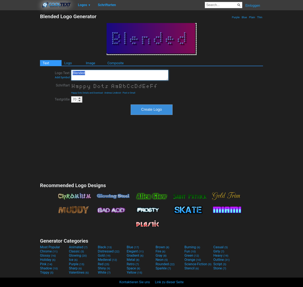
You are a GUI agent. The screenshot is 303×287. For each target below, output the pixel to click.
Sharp (75, 268)
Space (133, 268)
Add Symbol (62, 77)
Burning (192, 247)
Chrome (49, 251)
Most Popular (50, 247)
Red (103, 264)
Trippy (46, 272)
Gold (104, 255)
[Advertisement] (20, 76)
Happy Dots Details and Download (87, 93)
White (104, 272)
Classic (76, 251)
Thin (259, 17)
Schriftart (63, 85)
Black (105, 247)
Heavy (220, 255)
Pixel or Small (128, 93)
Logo (68, 63)
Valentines (79, 272)
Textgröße (62, 99)
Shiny (104, 268)
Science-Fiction (197, 264)
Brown (162, 247)
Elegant (135, 251)
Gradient (135, 255)
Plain (252, 17)
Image (90, 63)
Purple (235, 17)
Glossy (48, 255)
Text (46, 63)
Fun (190, 251)
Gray (161, 255)
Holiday (47, 260)
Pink (46, 264)
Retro (133, 264)
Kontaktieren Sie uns (134, 282)
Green (191, 255)
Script (219, 264)
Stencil (191, 268)
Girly (218, 251)
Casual (220, 247)
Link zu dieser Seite (169, 282)
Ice (73, 260)
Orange (192, 260)
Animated (78, 247)
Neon (162, 260)
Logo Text (62, 75)
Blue (244, 17)
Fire (160, 251)
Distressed (108, 251)
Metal (133, 260)
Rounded (165, 264)
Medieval (107, 260)
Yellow (134, 272)
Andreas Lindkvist (112, 93)
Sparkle (163, 268)
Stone (219, 268)
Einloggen (252, 6)
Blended (119, 75)
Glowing (78, 255)
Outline (221, 260)
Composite (115, 63)
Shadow (49, 268)
